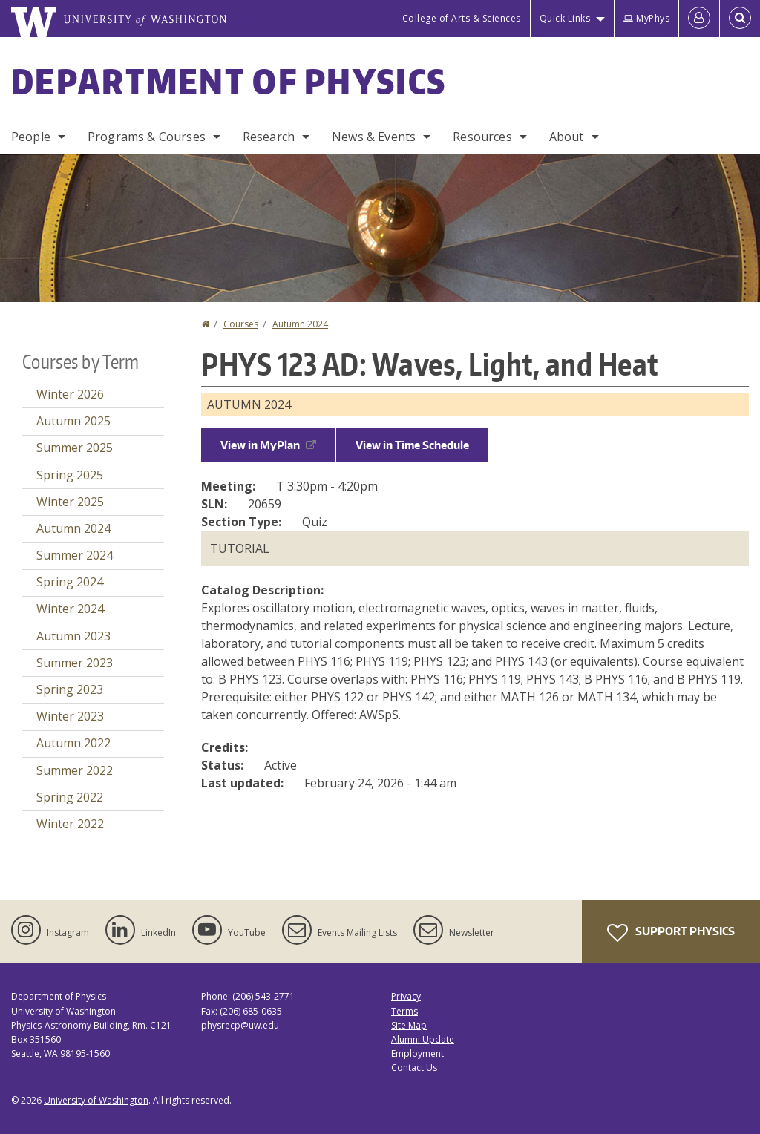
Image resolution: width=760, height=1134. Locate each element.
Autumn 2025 (73, 421)
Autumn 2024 (300, 324)
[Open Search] (740, 18)
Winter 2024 (70, 608)
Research (269, 136)
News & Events (374, 136)
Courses (240, 324)
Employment (417, 1053)
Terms (404, 1011)
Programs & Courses (147, 136)
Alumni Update (422, 1039)
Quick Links (565, 18)
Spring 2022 (69, 797)
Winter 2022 (70, 824)
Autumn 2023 (73, 636)
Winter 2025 (70, 502)
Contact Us (414, 1067)
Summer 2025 (74, 447)
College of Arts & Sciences (461, 18)
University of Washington (96, 1100)
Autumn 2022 (73, 743)
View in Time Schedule (412, 445)
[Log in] (699, 18)
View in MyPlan (268, 445)
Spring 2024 (69, 582)
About (566, 136)
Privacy (406, 996)
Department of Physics (228, 81)
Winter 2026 (70, 394)
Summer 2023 (74, 663)
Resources (482, 136)
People (30, 136)
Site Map (409, 1025)
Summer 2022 (74, 770)
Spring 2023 (69, 689)
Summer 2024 (74, 555)
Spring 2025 (69, 475)
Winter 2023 (70, 716)
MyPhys (646, 18)
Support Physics (671, 932)
